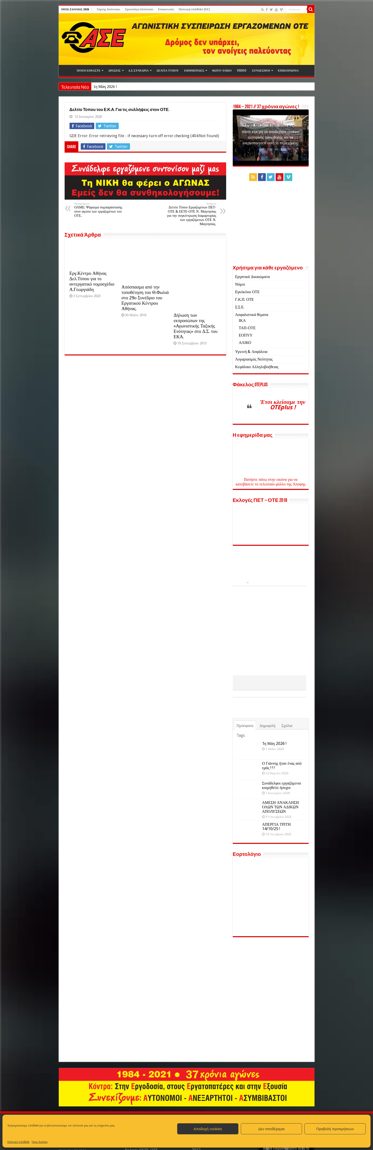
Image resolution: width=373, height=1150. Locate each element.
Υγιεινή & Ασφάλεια (251, 351)
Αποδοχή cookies (208, 1129)
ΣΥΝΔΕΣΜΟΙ (261, 70)
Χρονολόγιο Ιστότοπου (139, 9)
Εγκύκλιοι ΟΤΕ (247, 292)
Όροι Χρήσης (40, 1142)
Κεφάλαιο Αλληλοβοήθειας (257, 366)
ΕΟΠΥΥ (246, 335)
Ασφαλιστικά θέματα (251, 314)
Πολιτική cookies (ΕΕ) (194, 9)
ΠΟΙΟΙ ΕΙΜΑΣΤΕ (89, 70)
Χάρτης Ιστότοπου (108, 9)
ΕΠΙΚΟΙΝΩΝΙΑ (288, 70)
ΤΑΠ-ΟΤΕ (247, 328)
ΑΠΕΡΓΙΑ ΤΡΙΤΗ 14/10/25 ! (276, 826)
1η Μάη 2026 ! (105, 87)
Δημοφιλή (267, 725)
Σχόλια (286, 725)
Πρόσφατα (245, 725)
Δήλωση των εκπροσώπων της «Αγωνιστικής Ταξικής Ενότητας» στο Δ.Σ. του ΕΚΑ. (195, 326)
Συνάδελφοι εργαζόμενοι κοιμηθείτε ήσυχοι (281, 785)
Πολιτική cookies (18, 1142)
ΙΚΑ (242, 320)
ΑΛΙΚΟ (245, 342)
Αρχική (67, 70)
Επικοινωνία (166, 9)
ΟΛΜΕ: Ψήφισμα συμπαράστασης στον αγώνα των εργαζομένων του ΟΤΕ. (99, 210)
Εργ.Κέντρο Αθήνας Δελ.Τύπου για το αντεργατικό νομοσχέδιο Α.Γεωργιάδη (92, 281)
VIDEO (241, 70)
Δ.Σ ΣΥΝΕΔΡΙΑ (138, 70)
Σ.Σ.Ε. (239, 307)
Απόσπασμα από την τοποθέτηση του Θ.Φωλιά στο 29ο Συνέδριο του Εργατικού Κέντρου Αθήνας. (145, 297)
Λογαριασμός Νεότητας (254, 359)
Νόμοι (240, 284)
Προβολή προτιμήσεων (335, 1129)
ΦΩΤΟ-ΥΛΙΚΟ (222, 70)
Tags (241, 735)
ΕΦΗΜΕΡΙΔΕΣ (194, 70)
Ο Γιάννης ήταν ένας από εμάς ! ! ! (282, 765)
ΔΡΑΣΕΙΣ (114, 70)
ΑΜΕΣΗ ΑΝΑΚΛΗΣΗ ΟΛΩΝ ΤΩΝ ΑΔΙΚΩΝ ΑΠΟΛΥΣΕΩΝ (280, 807)
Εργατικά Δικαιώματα (252, 276)
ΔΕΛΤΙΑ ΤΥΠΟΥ (167, 70)
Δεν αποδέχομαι (271, 1129)
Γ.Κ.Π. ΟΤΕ (244, 299)
